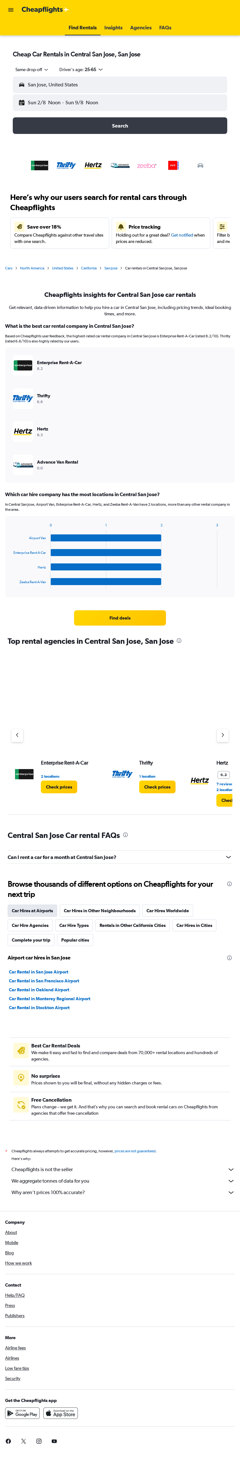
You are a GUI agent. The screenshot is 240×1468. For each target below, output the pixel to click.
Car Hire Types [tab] (74, 925)
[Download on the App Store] (60, 1413)
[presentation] (179, 640)
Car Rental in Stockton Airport (39, 1007)
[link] (120, 618)
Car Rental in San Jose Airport (38, 971)
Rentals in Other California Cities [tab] (133, 925)
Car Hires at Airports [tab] (32, 910)
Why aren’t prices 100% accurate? (123, 1192)
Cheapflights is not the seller (123, 1169)
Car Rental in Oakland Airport (39, 989)
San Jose (110, 268)
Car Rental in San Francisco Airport (44, 980)
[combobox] (32, 69)
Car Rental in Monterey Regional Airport (49, 998)
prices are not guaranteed (135, 1151)
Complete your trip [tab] (31, 940)
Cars (8, 268)
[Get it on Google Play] (22, 1413)
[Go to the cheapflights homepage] (45, 10)
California (89, 268)
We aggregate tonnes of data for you (123, 1181)
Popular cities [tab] (75, 940)
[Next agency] (223, 735)
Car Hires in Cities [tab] (194, 925)
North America (32, 268)
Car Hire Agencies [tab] (30, 925)
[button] (11, 10)
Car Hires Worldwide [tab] (167, 910)
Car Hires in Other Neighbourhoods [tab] (100, 910)
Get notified (182, 235)
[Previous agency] (17, 735)
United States (62, 268)
